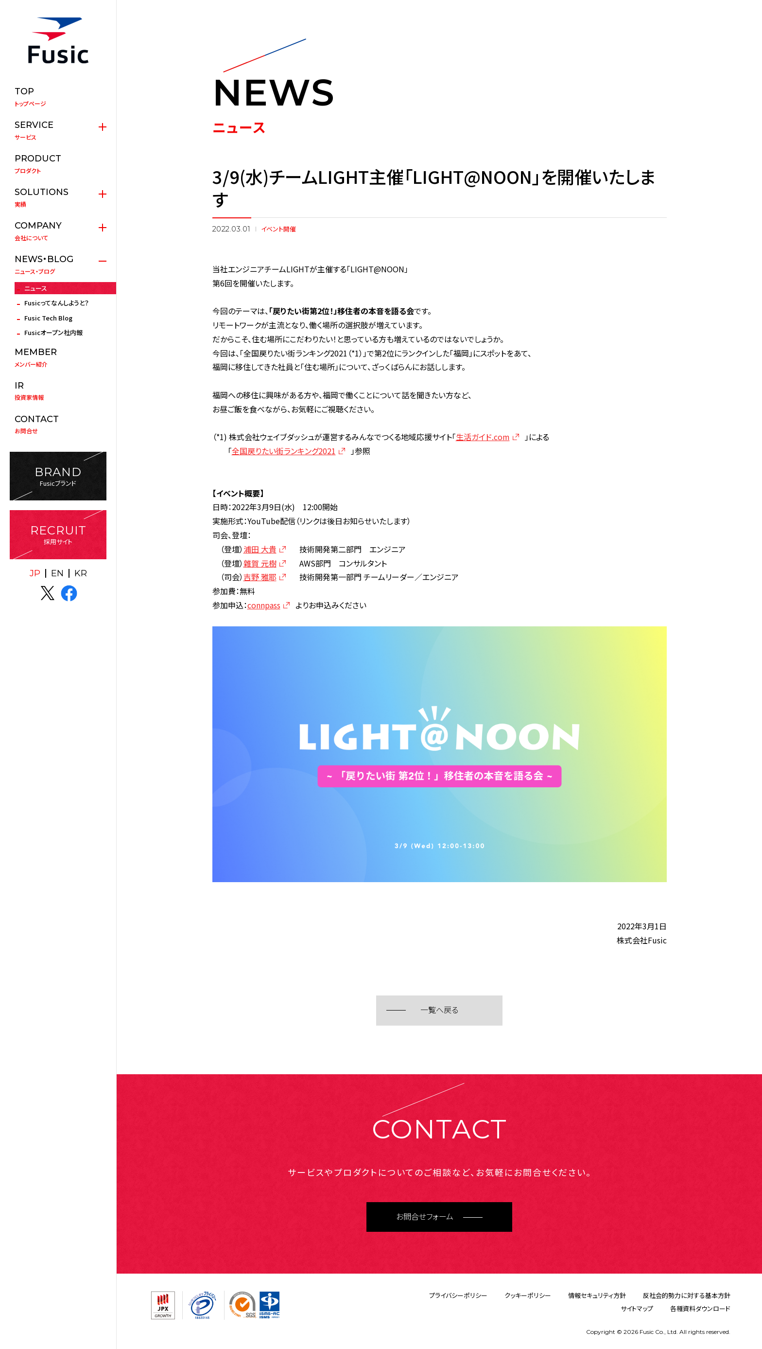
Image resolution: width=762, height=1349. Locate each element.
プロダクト (58, 164)
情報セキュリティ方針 (597, 1295)
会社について (58, 231)
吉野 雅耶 (260, 577)
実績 (58, 197)
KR (80, 573)
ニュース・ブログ (58, 264)
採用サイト (58, 534)
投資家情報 (58, 391)
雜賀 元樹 (260, 563)
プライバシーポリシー (458, 1295)
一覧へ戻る (439, 1010)
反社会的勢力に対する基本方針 (686, 1295)
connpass (263, 605)
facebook (69, 593)
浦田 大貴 (260, 549)
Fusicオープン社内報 (53, 332)
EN (57, 573)
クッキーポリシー (527, 1295)
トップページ (58, 96)
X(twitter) (47, 593)
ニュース (35, 288)
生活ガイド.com (483, 437)
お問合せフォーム (424, 1217)
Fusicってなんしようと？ (56, 302)
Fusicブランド (58, 476)
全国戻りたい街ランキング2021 (284, 451)
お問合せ (58, 424)
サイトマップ (637, 1308)
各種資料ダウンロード (700, 1308)
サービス (58, 130)
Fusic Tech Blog (48, 317)
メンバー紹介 (58, 357)
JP (35, 573)
